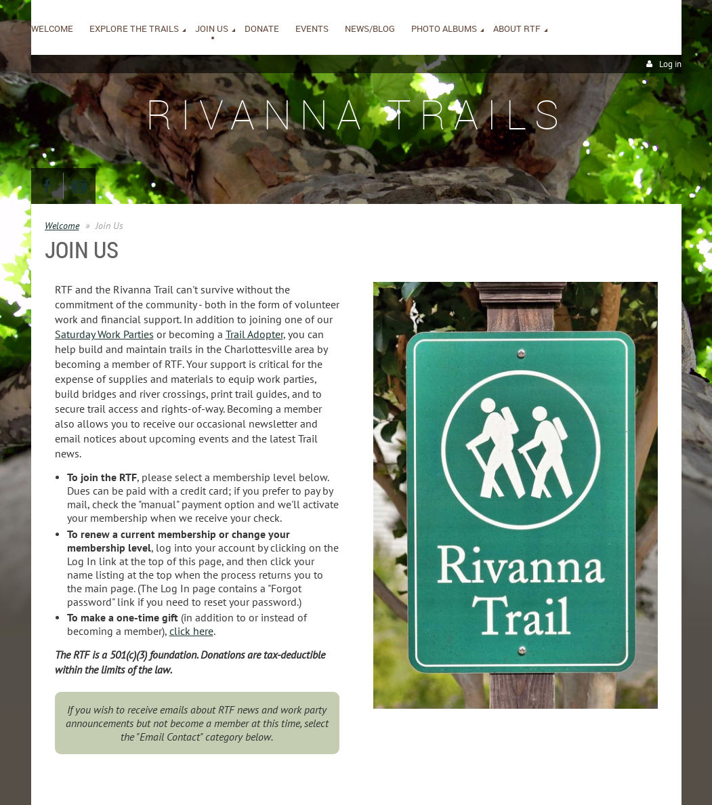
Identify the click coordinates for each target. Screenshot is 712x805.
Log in (670, 64)
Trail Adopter (254, 334)
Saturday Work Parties (104, 334)
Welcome (62, 226)
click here (191, 631)
